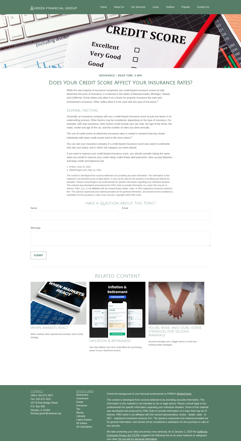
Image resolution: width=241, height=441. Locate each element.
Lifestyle (80, 416)
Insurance (81, 405)
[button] (103, 7)
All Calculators (84, 426)
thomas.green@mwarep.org (46, 413)
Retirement (82, 395)
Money (80, 412)
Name (34, 208)
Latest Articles (84, 419)
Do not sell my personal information (137, 439)
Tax (78, 409)
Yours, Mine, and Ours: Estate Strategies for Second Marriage (174, 331)
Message (36, 228)
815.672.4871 (45, 395)
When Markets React (49, 328)
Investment (82, 398)
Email (125, 208)
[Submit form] (38, 255)
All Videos (81, 423)
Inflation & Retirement (110, 341)
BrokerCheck (184, 393)
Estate (79, 402)
